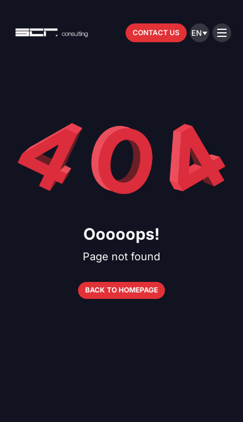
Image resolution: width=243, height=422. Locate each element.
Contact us (156, 32)
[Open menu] (221, 32)
